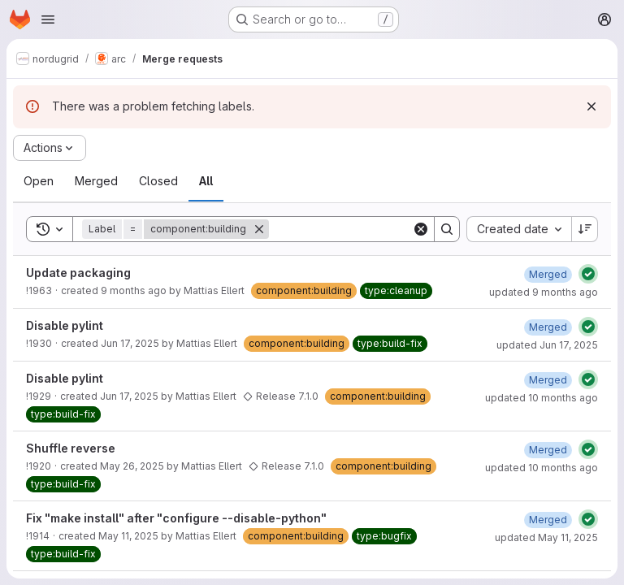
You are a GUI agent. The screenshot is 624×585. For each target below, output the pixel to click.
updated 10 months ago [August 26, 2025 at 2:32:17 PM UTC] (541, 468)
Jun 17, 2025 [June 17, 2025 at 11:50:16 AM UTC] (130, 343)
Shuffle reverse (70, 448)
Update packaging (78, 273)
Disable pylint (64, 325)
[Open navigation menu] (48, 19)
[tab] (38, 181)
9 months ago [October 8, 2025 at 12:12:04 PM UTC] (134, 290)
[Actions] (49, 148)
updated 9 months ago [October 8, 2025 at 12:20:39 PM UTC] (543, 292)
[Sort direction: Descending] (585, 229)
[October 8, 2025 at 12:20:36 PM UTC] (548, 274)
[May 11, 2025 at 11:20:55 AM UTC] (548, 519)
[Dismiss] (591, 106)
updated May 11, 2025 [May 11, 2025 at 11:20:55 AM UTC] (546, 537)
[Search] (369, 229)
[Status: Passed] (588, 274)
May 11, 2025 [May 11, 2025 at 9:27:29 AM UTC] (128, 536)
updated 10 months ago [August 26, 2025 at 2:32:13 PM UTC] (541, 398)
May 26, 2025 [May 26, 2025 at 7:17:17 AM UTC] (132, 466)
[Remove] (259, 229)
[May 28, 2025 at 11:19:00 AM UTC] (548, 449)
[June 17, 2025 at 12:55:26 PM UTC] (548, 379)
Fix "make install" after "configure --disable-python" (176, 518)
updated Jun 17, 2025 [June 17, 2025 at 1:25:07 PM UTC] (547, 345)
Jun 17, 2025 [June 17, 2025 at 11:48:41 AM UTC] (129, 396)
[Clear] (421, 229)
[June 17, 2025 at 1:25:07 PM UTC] (548, 327)
